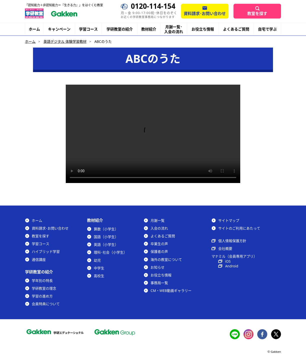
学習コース (88, 29)
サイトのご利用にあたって (239, 228)
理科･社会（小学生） (110, 252)
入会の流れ (159, 228)
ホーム (34, 29)
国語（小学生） (106, 236)
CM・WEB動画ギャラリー (170, 290)
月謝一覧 (157, 220)
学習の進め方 (42, 296)
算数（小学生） (106, 229)
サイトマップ (228, 220)
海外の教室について (166, 259)
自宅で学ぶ (267, 29)
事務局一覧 (159, 282)
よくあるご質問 (236, 29)
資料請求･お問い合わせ (205, 13)
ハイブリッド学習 (46, 251)
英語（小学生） (106, 244)
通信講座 (39, 259)
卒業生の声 (159, 243)
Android (231, 266)
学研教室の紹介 (119, 29)
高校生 (99, 275)
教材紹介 (148, 29)
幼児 (97, 260)
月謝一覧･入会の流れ (173, 29)
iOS (227, 261)
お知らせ (157, 267)
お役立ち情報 (203, 29)
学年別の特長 (42, 280)
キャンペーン (59, 29)
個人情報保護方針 (232, 240)
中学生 (99, 268)
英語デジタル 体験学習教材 (65, 41)
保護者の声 (159, 251)
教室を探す (257, 13)
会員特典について (46, 303)
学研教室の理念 (44, 288)
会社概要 (225, 248)
